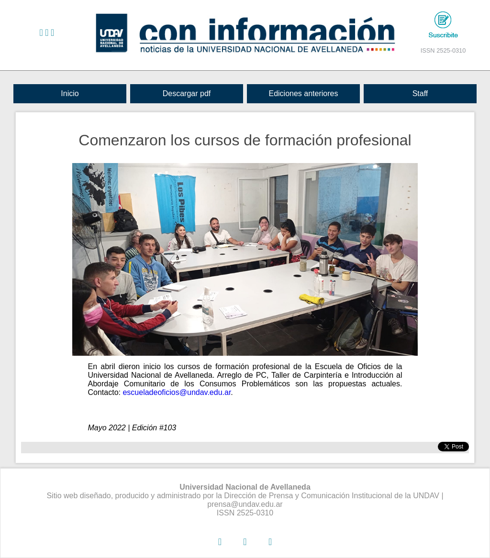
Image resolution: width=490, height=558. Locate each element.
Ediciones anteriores (303, 93)
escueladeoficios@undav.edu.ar (176, 392)
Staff (420, 93)
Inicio (69, 93)
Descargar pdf (187, 93)
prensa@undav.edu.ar (244, 504)
